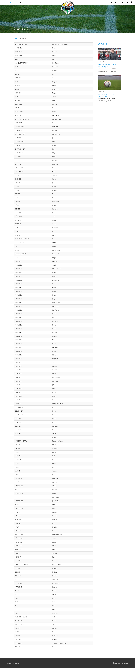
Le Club (7, 2)
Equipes (17, 2)
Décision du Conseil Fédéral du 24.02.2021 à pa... (107, 95)
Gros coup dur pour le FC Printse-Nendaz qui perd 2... (108, 65)
